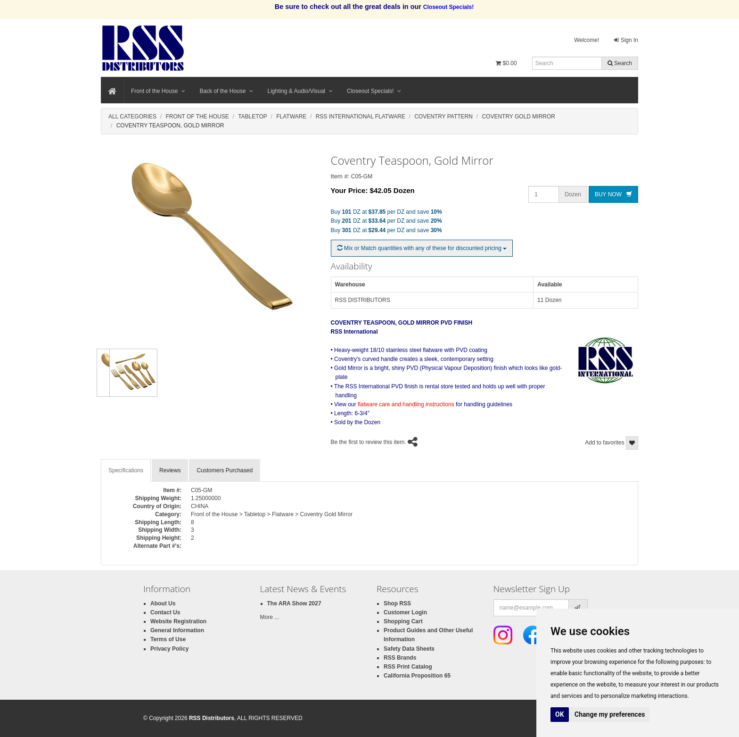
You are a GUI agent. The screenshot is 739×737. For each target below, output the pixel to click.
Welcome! (586, 40)
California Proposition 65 (417, 675)
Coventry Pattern (443, 116)
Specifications (125, 470)
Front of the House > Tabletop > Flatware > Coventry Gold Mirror (272, 514)
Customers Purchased (225, 470)
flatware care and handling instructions (406, 404)
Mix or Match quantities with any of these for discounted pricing (422, 248)
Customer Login (405, 612)
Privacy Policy (169, 648)
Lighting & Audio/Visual (300, 91)
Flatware (291, 116)
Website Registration (178, 621)
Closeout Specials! (374, 91)
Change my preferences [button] (610, 714)
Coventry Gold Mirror (518, 116)
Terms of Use (168, 639)
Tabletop (252, 116)
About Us (162, 603)
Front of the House (158, 91)
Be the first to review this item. (368, 442)
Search (620, 63)
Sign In (626, 40)
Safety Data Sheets (409, 648)
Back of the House (226, 91)
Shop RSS (397, 603)
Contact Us (165, 612)
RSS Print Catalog (408, 666)
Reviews (170, 470)
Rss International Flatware (360, 116)
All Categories (132, 116)
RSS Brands (400, 657)
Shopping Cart (403, 621)
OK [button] (559, 714)
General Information (177, 630)
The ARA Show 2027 (294, 603)
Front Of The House (197, 116)
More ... (269, 617)
